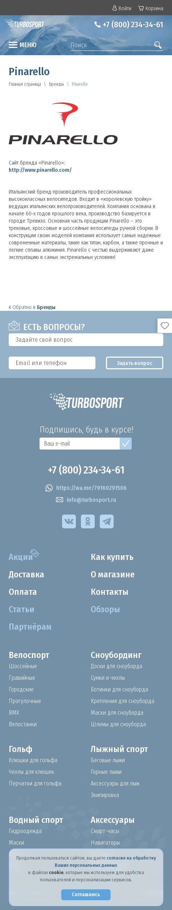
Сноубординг (116, 655)
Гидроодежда (25, 831)
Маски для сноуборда (117, 713)
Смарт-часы (105, 831)
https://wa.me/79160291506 (86, 488)
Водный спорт (36, 820)
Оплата (23, 592)
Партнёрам (30, 626)
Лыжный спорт (119, 749)
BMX (14, 713)
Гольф (20, 749)
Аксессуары (113, 820)
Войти (121, 8)
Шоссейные (23, 666)
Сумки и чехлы (108, 678)
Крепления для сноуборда (122, 701)
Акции (21, 557)
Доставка (26, 574)
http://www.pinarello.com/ (40, 170)
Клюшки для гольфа (33, 760)
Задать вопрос (134, 363)
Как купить (112, 557)
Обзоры (105, 609)
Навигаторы (105, 843)
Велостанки (23, 724)
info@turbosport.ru (86, 500)
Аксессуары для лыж (115, 783)
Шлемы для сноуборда (118, 724)
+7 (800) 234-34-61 (133, 24)
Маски (16, 843)
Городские (21, 689)
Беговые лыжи (108, 760)
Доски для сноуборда (116, 666)
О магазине (113, 574)
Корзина (150, 8)
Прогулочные (25, 701)
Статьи (21, 609)
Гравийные (22, 678)
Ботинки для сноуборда (119, 689)
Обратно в (32, 307)
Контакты (109, 592)
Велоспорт (29, 655)
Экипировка (105, 795)
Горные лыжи (106, 772)
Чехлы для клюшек (31, 772)
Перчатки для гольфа (35, 783)
